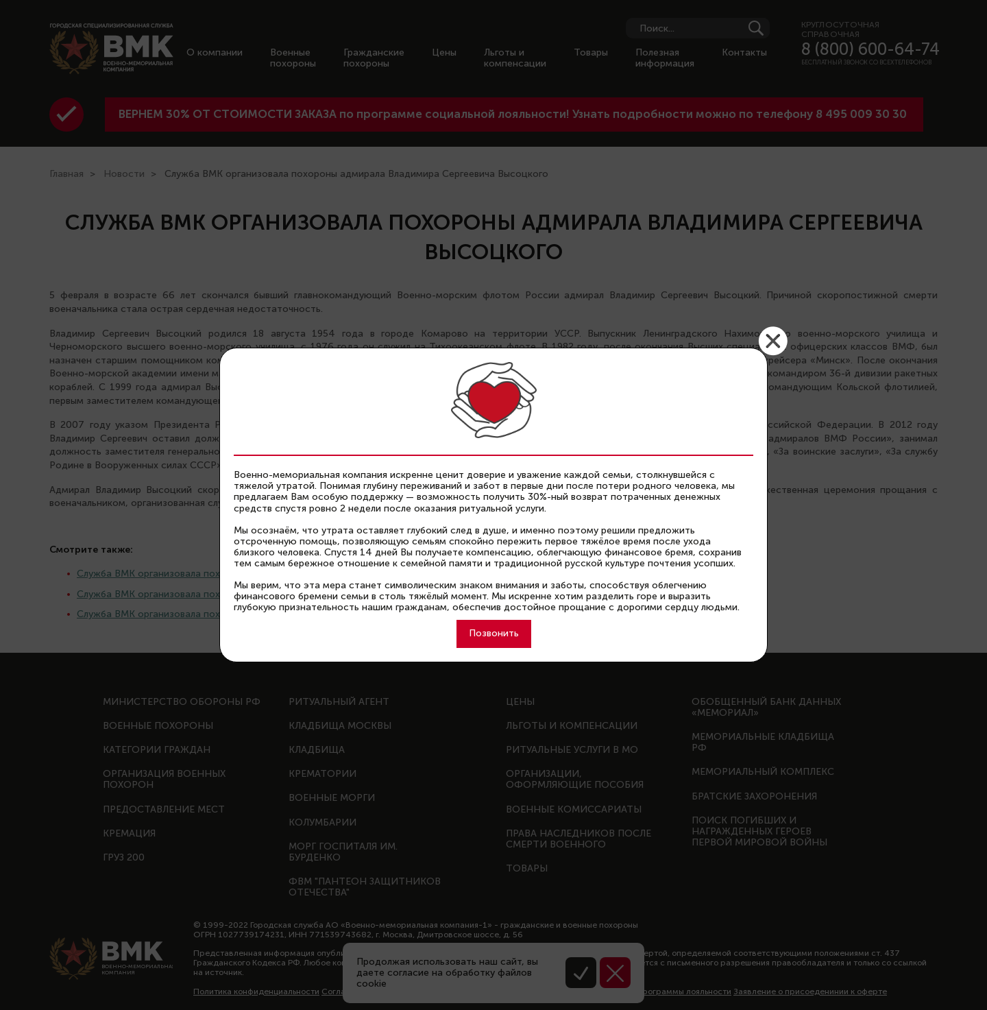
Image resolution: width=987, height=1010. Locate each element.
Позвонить (494, 633)
